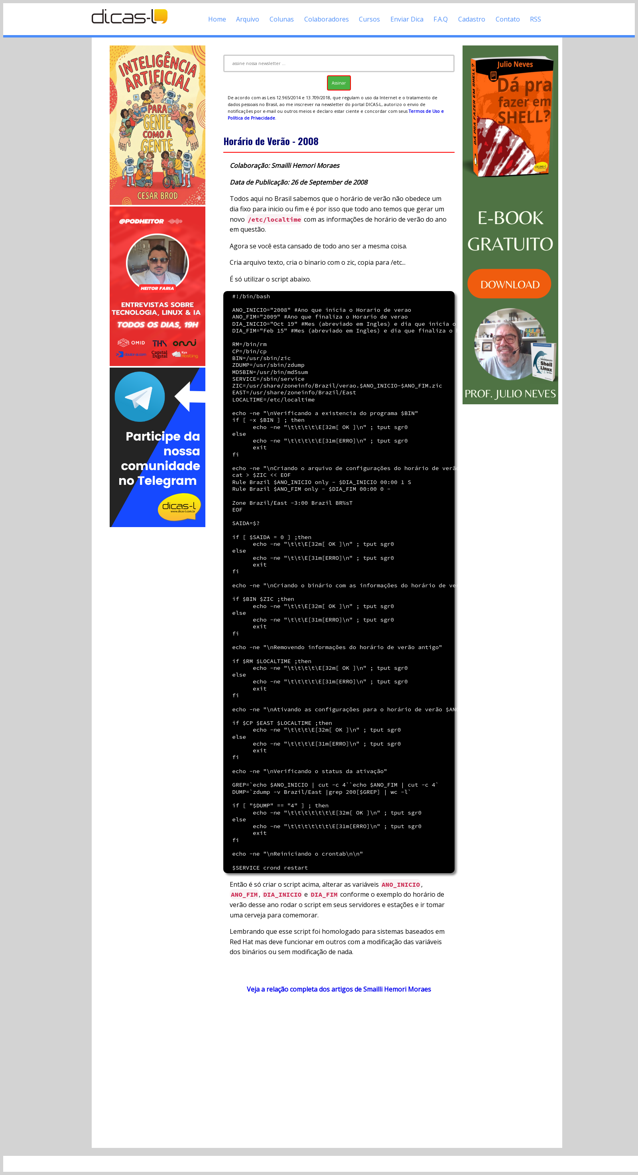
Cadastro (471, 19)
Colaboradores (326, 19)
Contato (508, 19)
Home (217, 19)
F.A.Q (440, 19)
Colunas (282, 19)
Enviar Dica (406, 19)
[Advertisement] (157, 648)
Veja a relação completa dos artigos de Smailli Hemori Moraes (339, 989)
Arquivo (247, 19)
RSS (535, 19)
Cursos (369, 19)
